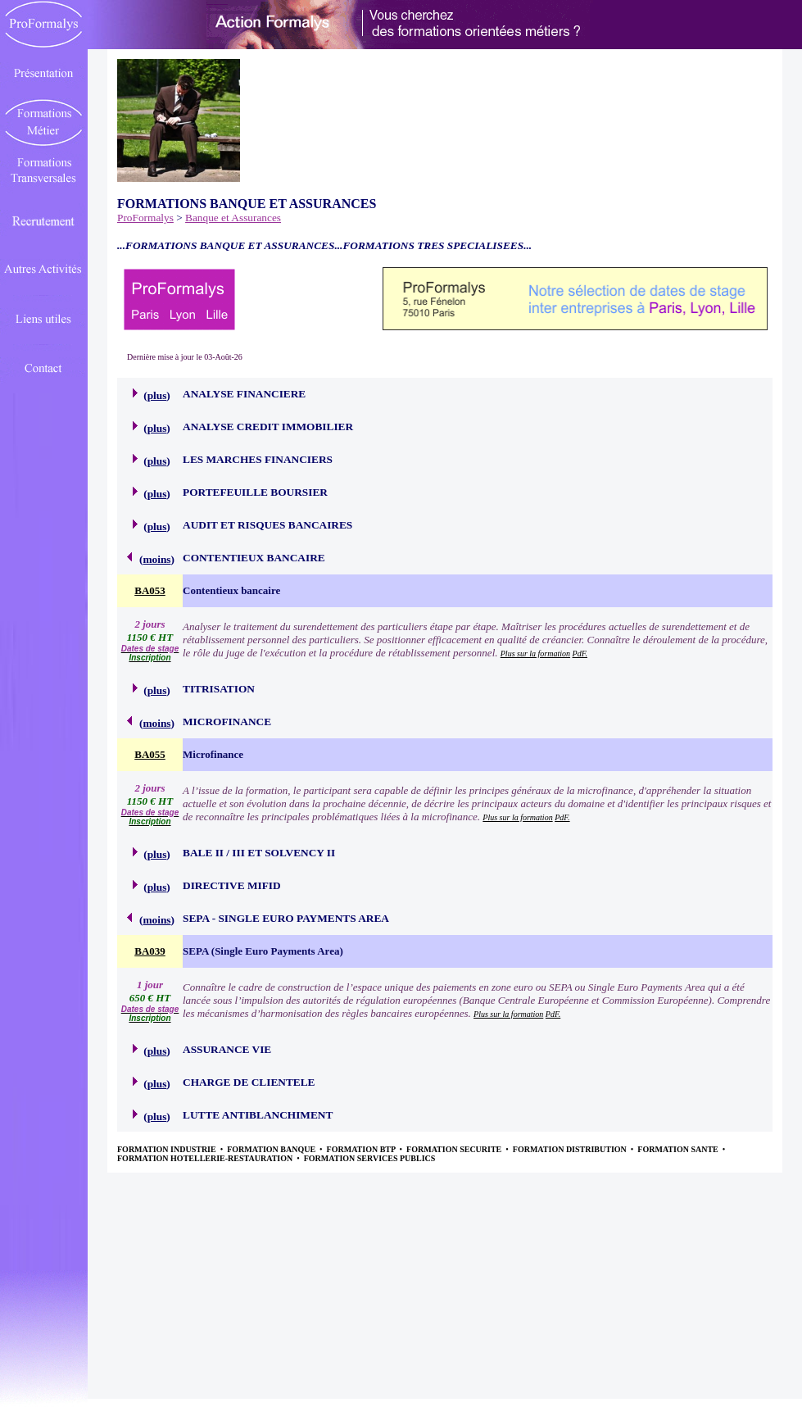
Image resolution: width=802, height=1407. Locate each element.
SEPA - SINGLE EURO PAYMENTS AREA (286, 918)
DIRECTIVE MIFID (232, 885)
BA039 (149, 951)
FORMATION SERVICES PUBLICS (370, 1158)
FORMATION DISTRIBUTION (571, 1149)
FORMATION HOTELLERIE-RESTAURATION (206, 1158)
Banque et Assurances (233, 217)
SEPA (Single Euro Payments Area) (263, 951)
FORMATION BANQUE (272, 1149)
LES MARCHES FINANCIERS (258, 459)
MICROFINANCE (227, 721)
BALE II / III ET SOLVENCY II (259, 852)
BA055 (149, 754)
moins (156, 559)
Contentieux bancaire (231, 590)
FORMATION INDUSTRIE (167, 1149)
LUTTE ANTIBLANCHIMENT (258, 1115)
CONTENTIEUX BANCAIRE (254, 557)
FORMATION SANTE (678, 1149)
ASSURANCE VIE (227, 1049)
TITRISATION (219, 689)
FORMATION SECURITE (455, 1149)
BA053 (149, 590)
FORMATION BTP (362, 1149)
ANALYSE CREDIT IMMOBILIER (268, 426)
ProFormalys (145, 217)
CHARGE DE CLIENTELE (249, 1082)
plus (157, 395)
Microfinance (213, 754)
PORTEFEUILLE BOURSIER (255, 492)
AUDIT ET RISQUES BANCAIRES (267, 525)
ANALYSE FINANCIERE (244, 394)
